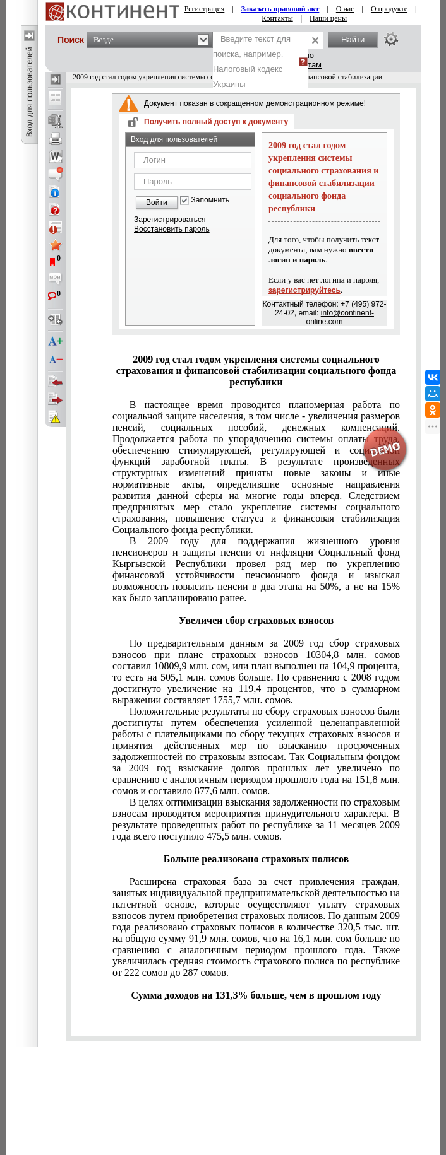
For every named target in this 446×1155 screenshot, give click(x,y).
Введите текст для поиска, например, (252, 61)
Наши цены (328, 18)
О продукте (389, 8)
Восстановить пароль (172, 229)
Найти (353, 39)
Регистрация (204, 8)
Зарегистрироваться (169, 219)
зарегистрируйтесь (304, 290)
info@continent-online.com (339, 317)
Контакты (277, 18)
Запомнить (210, 200)
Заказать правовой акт (280, 8)
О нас (345, 8)
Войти (156, 202)
